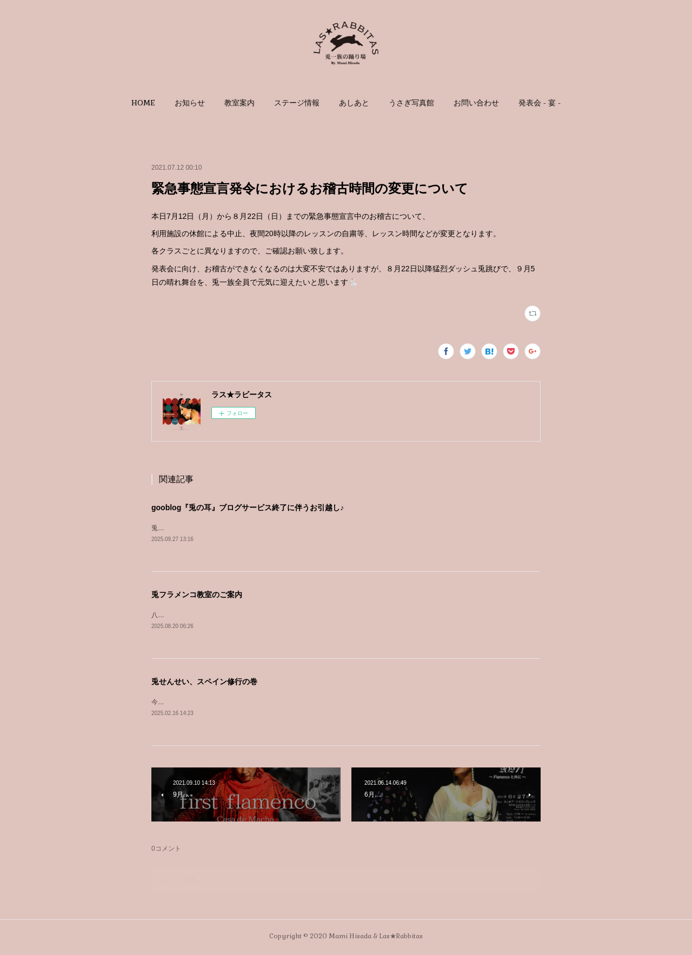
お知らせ (190, 103)
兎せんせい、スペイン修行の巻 (204, 683)
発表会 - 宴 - (539, 103)
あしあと (354, 103)
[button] (143, 102)
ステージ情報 (297, 103)
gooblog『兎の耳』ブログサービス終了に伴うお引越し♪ (247, 507)
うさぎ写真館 (411, 103)
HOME (143, 103)
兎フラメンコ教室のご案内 (196, 595)
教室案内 (239, 103)
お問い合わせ (476, 103)
